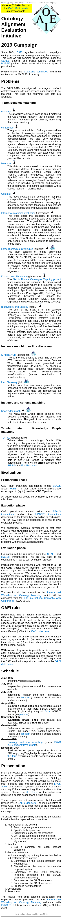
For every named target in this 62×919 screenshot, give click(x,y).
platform (23, 714)
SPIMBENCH (8, 355)
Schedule (10, 671)
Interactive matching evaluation (18, 213)
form (47, 711)
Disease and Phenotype (14, 276)
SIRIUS (11, 465)
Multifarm (6, 163)
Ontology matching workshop (24, 742)
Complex (6, 194)
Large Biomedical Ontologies (17, 249)
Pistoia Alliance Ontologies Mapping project (37, 279)
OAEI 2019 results (18, 8)
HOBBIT (5, 63)
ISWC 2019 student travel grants (34, 743)
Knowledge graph (11, 411)
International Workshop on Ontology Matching (31, 594)
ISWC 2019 (7, 905)
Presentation (13, 766)
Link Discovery (9, 382)
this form (25, 697)
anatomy (6, 111)
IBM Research (29, 465)
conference (7, 127)
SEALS (5, 60)
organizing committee (36, 71)
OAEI (19, 52)
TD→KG (6, 437)
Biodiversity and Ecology (14, 307)
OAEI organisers (27, 803)
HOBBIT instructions (48, 514)
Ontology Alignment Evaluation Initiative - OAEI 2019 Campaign (29, 2)
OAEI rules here (40, 631)
